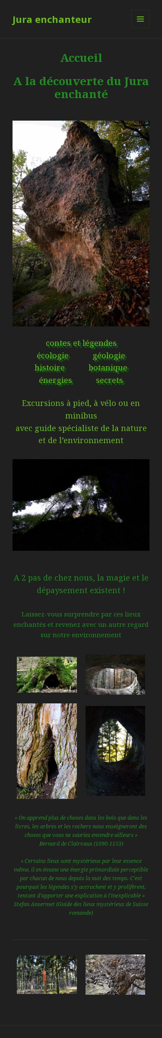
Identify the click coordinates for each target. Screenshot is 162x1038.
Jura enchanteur (52, 19)
